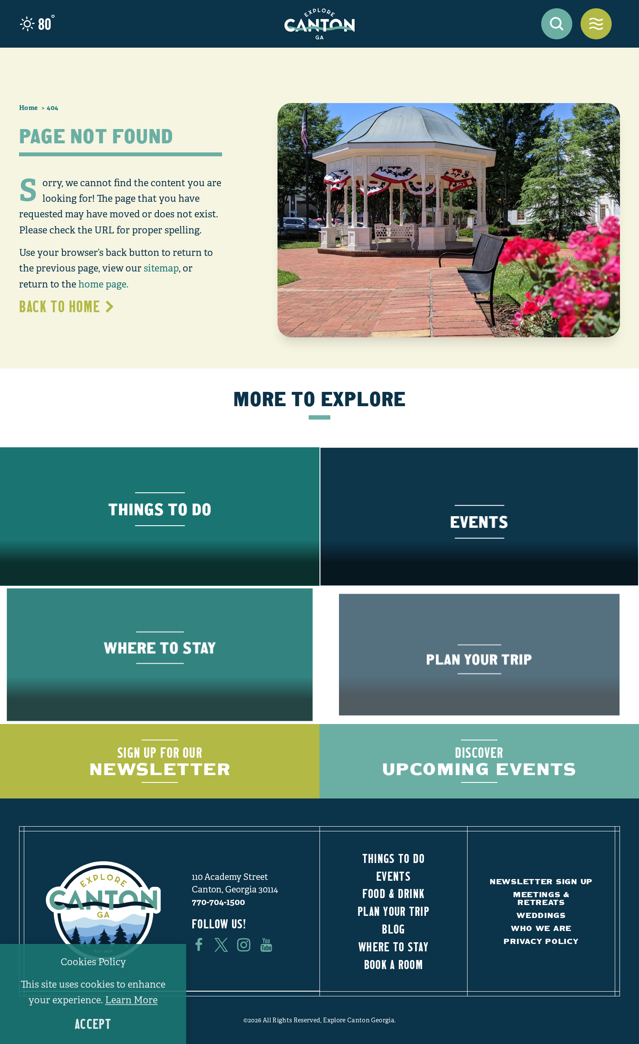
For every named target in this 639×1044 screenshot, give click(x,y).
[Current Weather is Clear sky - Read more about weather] (37, 23)
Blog (393, 929)
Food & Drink (393, 893)
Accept (93, 1023)
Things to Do (393, 858)
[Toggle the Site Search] (556, 23)
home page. (103, 284)
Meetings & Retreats (541, 898)
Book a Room (393, 964)
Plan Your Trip (393, 911)
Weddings (541, 915)
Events (393, 876)
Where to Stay (393, 946)
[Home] (319, 23)
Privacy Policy (540, 941)
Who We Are (541, 928)
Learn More (131, 1000)
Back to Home (67, 306)
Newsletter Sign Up (541, 881)
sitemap (161, 268)
